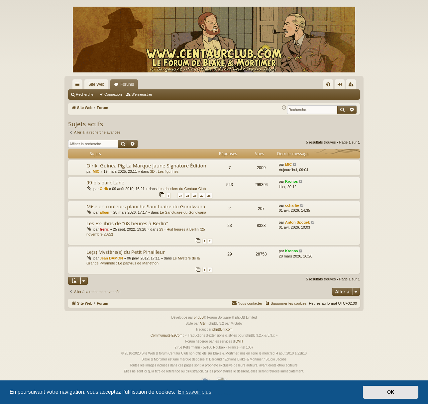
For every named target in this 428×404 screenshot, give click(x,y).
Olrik (104, 189)
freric (104, 229)
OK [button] (390, 392)
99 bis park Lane (105, 182)
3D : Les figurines (164, 171)
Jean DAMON (111, 258)
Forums (127, 84)
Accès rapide (78, 85)
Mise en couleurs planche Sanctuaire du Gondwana (145, 206)
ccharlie (292, 205)
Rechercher (85, 94)
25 (187, 195)
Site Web (96, 84)
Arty (203, 323)
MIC (96, 171)
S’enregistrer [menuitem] (352, 85)
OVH (239, 341)
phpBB (199, 317)
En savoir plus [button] (194, 392)
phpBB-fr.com (222, 329)
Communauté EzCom (166, 335)
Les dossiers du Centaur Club (182, 189)
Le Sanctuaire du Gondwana (183, 212)
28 (209, 195)
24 (180, 195)
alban (104, 212)
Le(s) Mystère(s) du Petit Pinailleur (125, 252)
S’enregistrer (142, 94)
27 (201, 195)
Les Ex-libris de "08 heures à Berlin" (127, 223)
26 (194, 195)
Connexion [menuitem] (341, 85)
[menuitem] (328, 84)
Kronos (291, 181)
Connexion (113, 94)
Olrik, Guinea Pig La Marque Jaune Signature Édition (146, 165)
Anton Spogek (297, 222)
